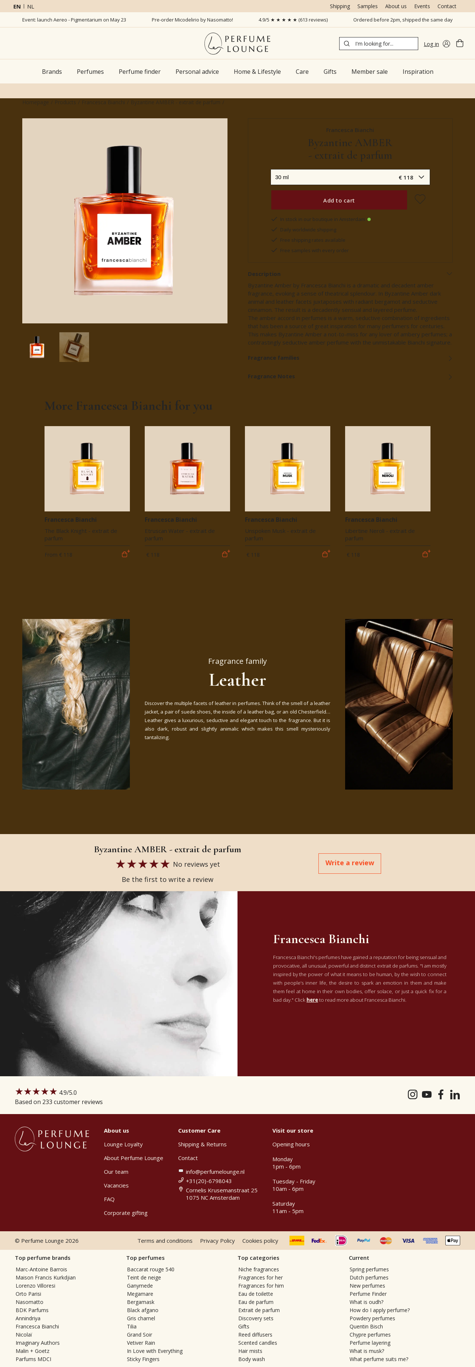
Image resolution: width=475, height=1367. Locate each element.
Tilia (132, 1326)
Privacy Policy (217, 1240)
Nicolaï (24, 1334)
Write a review (349, 862)
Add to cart (339, 200)
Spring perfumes (369, 1269)
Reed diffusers (255, 1334)
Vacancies (116, 1185)
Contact (447, 6)
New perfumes (367, 1285)
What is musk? (367, 1350)
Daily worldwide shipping (303, 229)
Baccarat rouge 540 (150, 1269)
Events (422, 6)
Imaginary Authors (38, 1342)
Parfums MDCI (33, 1359)
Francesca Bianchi (103, 102)
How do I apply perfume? (380, 1310)
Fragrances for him (261, 1285)
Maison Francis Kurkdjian (46, 1277)
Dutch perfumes (369, 1277)
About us (396, 6)
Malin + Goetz (32, 1350)
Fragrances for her (260, 1277)
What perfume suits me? (379, 1359)
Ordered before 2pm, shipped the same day (403, 19)
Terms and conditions (165, 1240)
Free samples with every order (310, 250)
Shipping (340, 6)
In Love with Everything (155, 1350)
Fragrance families (350, 357)
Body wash (251, 1359)
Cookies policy (260, 1240)
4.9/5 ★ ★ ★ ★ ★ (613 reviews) (293, 19)
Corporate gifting (126, 1212)
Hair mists (250, 1350)
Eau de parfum (255, 1301)
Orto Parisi (28, 1293)
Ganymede (140, 1285)
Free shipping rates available (308, 240)
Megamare (140, 1293)
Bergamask (140, 1301)
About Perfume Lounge (133, 1158)
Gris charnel (141, 1318)
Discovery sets (255, 1318)
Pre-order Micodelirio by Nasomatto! (192, 19)
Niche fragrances (258, 1269)
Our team (116, 1171)
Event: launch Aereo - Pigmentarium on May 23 (74, 19)
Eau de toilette (255, 1293)
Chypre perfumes (370, 1334)
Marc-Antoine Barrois (41, 1269)
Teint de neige (144, 1277)
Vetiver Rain (141, 1342)
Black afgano (142, 1310)
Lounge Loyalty (123, 1144)
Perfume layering (370, 1342)
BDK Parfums (32, 1310)
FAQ (109, 1199)
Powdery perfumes (372, 1318)
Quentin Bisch (366, 1326)
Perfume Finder (368, 1293)
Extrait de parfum (259, 1310)
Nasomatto (29, 1301)
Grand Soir (139, 1334)
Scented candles (257, 1342)
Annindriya (28, 1318)
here (312, 1000)
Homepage (35, 102)
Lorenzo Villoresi (35, 1285)
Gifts (243, 1326)
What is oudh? (366, 1301)
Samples (367, 6)
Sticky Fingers (143, 1359)
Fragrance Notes (350, 376)
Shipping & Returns (202, 1144)
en (17, 6)
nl (30, 6)
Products (65, 102)
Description (350, 273)
